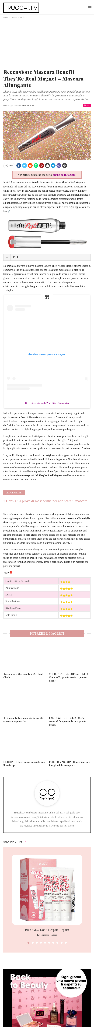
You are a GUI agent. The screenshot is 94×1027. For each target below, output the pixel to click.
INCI (15, 257)
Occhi (87, 105)
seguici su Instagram (64, 174)
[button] (28, 943)
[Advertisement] (47, 43)
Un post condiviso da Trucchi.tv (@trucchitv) (47, 403)
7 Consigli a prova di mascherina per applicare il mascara (45, 501)
